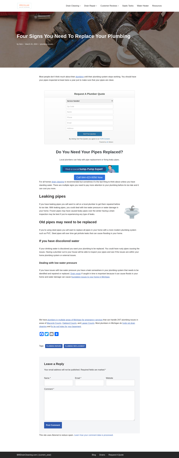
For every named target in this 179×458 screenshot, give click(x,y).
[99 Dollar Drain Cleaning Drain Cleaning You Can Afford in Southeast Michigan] (24, 5)
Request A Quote (116, 455)
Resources (157, 6)
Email (78, 378)
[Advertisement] (89, 299)
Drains (102, 455)
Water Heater (143, 6)
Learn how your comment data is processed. (93, 435)
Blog (94, 455)
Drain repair (75, 274)
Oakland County (69, 323)
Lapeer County (87, 323)
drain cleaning (58, 182)
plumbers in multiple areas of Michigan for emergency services (75, 320)
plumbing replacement (75, 346)
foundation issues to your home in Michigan (90, 277)
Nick (21, 44)
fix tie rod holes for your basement (66, 326)
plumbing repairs (53, 346)
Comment (49, 389)
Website (109, 378)
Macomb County (54, 323)
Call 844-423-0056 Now (89, 177)
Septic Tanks (128, 6)
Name (47, 378)
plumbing (80, 77)
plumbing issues (46, 44)
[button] (80, 5)
